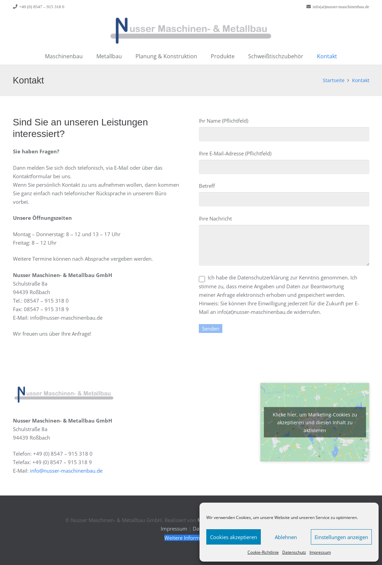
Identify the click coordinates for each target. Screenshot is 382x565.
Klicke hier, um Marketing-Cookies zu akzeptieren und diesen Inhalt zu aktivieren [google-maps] (315, 422)
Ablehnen (286, 537)
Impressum (320, 552)
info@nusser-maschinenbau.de (66, 470)
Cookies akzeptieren (233, 537)
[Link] (191, 30)
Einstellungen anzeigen (341, 537)
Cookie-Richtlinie (263, 552)
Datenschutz (294, 552)
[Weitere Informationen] (191, 538)
